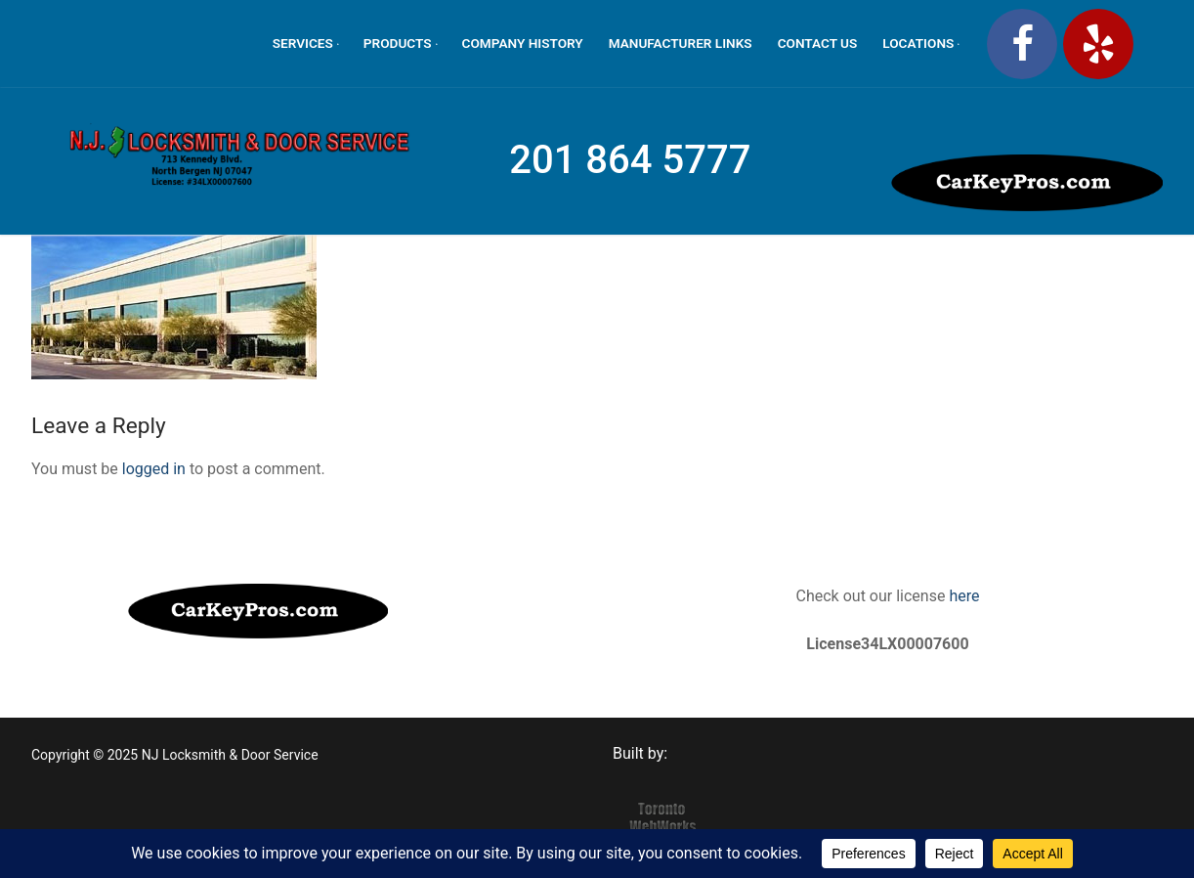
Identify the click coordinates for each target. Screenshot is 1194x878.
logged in (154, 469)
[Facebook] (1022, 44)
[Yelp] (1098, 44)
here (962, 596)
